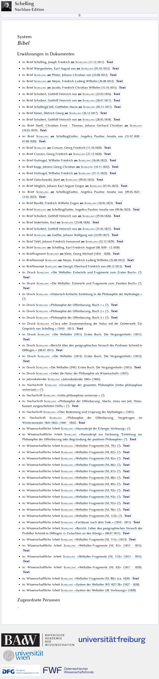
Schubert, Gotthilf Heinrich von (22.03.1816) (72, 94)
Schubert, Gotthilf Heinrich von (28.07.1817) (72, 100)
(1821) (82, 373)
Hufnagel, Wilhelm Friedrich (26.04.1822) (70, 160)
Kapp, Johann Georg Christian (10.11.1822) (71, 167)
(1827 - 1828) (100, 584)
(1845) (74, 379)
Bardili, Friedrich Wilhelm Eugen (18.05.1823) (73, 203)
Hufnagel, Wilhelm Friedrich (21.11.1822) (70, 173)
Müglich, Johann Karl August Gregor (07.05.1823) (76, 186)
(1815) (84, 367)
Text (109, 62)
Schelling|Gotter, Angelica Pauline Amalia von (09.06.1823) (82, 209)
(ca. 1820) (95, 578)
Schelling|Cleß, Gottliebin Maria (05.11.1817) (73, 107)
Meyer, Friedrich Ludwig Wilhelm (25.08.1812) (85, 260)
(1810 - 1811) (96, 522)
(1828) (98, 590)
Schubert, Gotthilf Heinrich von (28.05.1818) (72, 119)
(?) (89, 272)
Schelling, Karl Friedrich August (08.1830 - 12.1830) (77, 247)
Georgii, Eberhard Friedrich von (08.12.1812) (83, 266)
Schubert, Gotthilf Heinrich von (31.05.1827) (72, 229)
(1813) (89, 356)
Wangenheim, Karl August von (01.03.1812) (72, 68)
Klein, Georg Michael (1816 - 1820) (78, 254)
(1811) (89, 334)
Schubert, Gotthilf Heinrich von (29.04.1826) (72, 216)
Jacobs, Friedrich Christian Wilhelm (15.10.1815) (75, 87)
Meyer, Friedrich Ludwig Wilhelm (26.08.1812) (74, 81)
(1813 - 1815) (102, 545)
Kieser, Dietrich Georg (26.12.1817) (66, 113)
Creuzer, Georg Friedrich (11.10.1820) (68, 148)
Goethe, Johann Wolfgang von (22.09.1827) (71, 235)
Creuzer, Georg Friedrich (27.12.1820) (68, 154)
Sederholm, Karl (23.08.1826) (62, 222)
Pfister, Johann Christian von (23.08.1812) (70, 75)
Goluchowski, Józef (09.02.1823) (64, 179)
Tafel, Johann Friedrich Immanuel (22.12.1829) (74, 241)
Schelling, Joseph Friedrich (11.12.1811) (69, 62)
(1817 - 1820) (102, 567)
